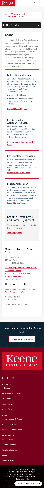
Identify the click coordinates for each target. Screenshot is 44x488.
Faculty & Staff (8, 460)
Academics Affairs (9, 424)
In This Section (11, 25)
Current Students (9, 444)
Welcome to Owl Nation (19, 14)
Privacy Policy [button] (24, 479)
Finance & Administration (12, 429)
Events (10, 409)
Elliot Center (10, 292)
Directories (6, 398)
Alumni (4, 455)
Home (6, 14)
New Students (7, 439)
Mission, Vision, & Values (12, 419)
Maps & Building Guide (11, 393)
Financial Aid (11, 16)
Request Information (22, 339)
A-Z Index (6, 388)
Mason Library (7, 404)
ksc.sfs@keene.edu (13, 276)
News (4, 409)
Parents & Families (9, 450)
